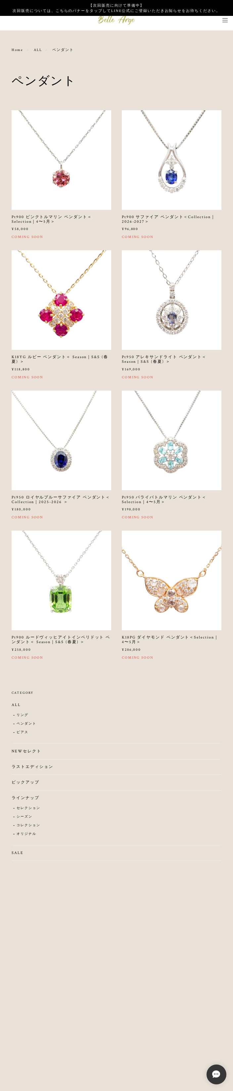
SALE (17, 855)
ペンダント (26, 726)
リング (22, 717)
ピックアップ (25, 784)
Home (17, 50)
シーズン (24, 819)
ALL (38, 50)
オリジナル (26, 836)
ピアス (22, 735)
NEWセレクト (26, 753)
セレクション (28, 810)
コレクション (28, 828)
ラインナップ (25, 800)
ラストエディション (32, 769)
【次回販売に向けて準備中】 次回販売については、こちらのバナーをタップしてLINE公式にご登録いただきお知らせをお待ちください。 (116, 8)
